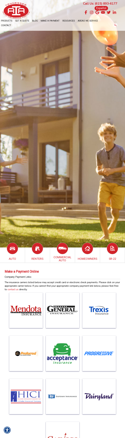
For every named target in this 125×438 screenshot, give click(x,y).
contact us (13, 289)
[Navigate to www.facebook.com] (86, 12)
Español (101, 8)
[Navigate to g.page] (97, 12)
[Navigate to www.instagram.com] (92, 12)
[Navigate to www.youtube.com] (103, 12)
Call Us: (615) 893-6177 (100, 4)
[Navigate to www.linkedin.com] (114, 12)
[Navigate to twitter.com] (109, 12)
